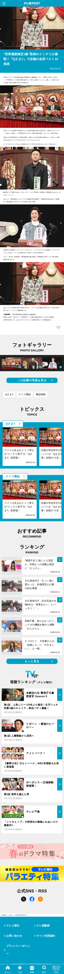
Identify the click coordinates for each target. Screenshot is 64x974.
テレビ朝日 (12, 925)
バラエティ (10, 915)
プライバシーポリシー (18, 949)
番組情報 (41, 394)
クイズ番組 (24, 394)
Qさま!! (9, 394)
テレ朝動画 (43, 925)
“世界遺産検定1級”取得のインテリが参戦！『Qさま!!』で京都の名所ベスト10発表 (22, 915)
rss (40, 899)
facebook (32, 899)
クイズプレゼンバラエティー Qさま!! (25, 77)
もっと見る (32, 661)
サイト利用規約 (45, 935)
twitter (23, 899)
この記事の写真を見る (32, 380)
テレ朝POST (32, 3)
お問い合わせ (14, 935)
